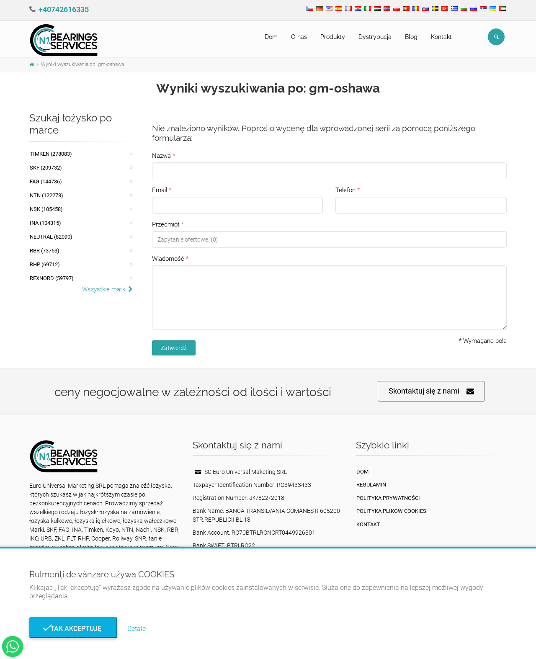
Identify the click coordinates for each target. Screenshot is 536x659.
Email (159, 190)
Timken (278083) (51, 154)
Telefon (345, 190)
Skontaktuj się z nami (431, 391)
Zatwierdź (174, 348)
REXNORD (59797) (52, 278)
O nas (299, 36)
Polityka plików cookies (391, 511)
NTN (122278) (46, 195)
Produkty (332, 36)
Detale (136, 629)
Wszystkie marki (107, 289)
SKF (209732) (46, 168)
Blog (411, 36)
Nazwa (161, 156)
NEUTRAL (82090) (51, 237)
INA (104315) (45, 223)
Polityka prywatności (388, 498)
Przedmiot (166, 224)
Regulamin (371, 484)
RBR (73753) (44, 250)
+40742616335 (64, 9)
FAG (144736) (46, 181)
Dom (271, 36)
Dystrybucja (375, 36)
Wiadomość (168, 259)
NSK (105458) (46, 209)
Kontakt (441, 36)
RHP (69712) (45, 264)
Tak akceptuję (73, 629)
